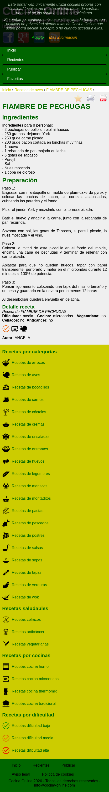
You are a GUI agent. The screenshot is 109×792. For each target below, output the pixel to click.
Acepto (38, 37)
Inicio (11, 50)
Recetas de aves (29, 90)
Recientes (15, 60)
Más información (63, 37)
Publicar (14, 69)
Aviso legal (21, 774)
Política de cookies (58, 774)
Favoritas (15, 79)
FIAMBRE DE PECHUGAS (69, 90)
